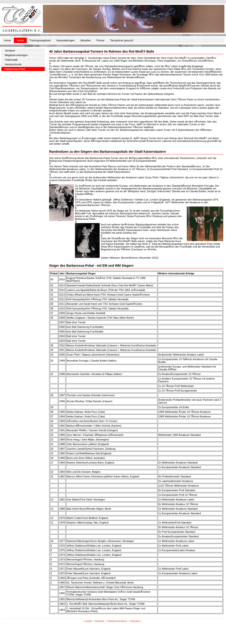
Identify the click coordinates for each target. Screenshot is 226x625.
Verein (20, 40)
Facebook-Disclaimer (117, 621)
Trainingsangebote (40, 40)
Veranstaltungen (65, 40)
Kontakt (88, 621)
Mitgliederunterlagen (16, 55)
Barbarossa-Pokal (15, 69)
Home (7, 40)
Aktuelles (85, 40)
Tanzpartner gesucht (121, 40)
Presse (100, 40)
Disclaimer (99, 621)
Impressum (135, 621)
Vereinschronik (13, 64)
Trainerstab (11, 59)
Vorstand (10, 50)
